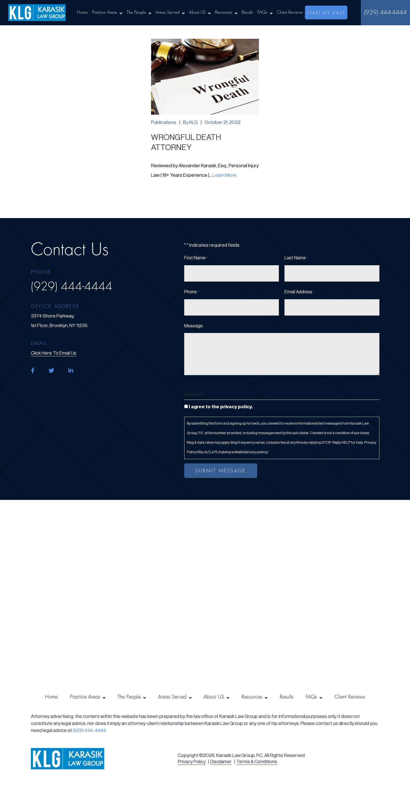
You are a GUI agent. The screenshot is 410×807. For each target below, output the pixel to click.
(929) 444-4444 (385, 12)
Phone (191, 292)
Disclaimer (221, 761)
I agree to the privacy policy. (221, 406)
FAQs (262, 12)
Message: (193, 326)
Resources (223, 12)
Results (247, 12)
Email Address (299, 292)
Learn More (224, 175)
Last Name (296, 258)
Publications (163, 122)
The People (136, 12)
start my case (326, 13)
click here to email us (53, 353)
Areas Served (167, 12)
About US (197, 12)
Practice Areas (104, 12)
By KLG (190, 122)
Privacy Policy (192, 761)
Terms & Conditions (256, 761)
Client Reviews (290, 12)
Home (82, 12)
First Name (196, 258)
